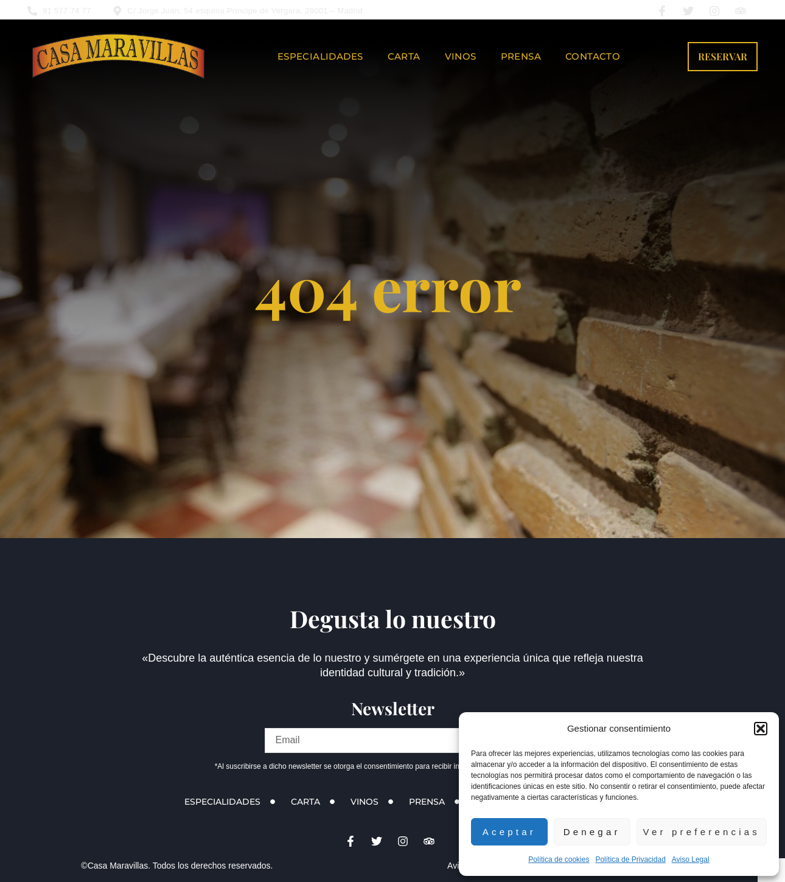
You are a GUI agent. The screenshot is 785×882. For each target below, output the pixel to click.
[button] (761, 729)
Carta (404, 56)
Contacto (592, 56)
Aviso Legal (691, 859)
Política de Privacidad (630, 859)
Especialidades (320, 56)
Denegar (592, 832)
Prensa (521, 56)
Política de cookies (558, 859)
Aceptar (509, 832)
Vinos (460, 56)
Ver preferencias (701, 832)
